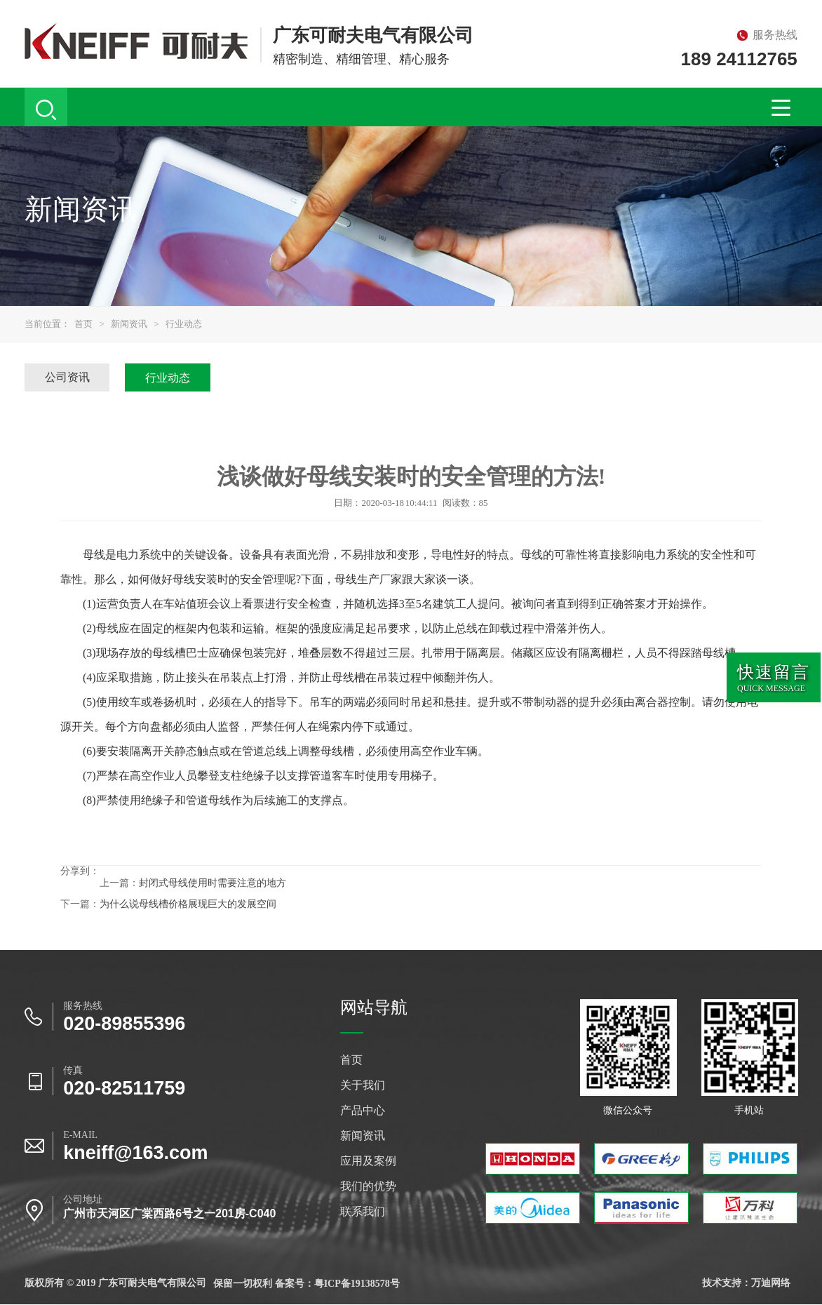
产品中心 (362, 1110)
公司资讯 (67, 377)
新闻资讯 (129, 324)
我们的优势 (368, 1186)
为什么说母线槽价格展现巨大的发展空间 (188, 904)
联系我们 (362, 1211)
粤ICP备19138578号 (357, 1283)
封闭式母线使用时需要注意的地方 (212, 883)
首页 (83, 324)
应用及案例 (368, 1161)
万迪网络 (770, 1283)
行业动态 (184, 324)
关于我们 (362, 1085)
